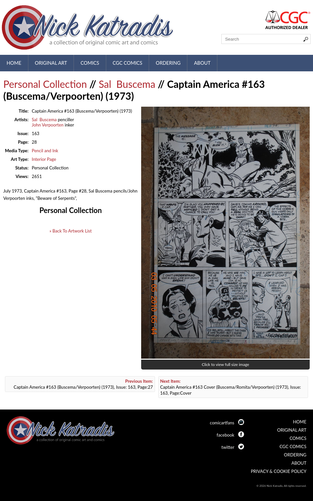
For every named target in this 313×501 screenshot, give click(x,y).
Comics (89, 63)
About (202, 63)
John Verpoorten (47, 124)
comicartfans (222, 422)
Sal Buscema (127, 84)
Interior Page (44, 159)
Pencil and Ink (45, 150)
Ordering (168, 63)
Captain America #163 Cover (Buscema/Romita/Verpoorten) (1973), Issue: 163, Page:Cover (230, 387)
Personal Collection (45, 84)
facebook (225, 435)
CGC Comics (127, 63)
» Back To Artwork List (70, 230)
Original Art (51, 63)
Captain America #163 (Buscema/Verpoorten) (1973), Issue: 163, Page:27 (83, 384)
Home (14, 63)
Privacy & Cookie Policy (278, 471)
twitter (227, 447)
